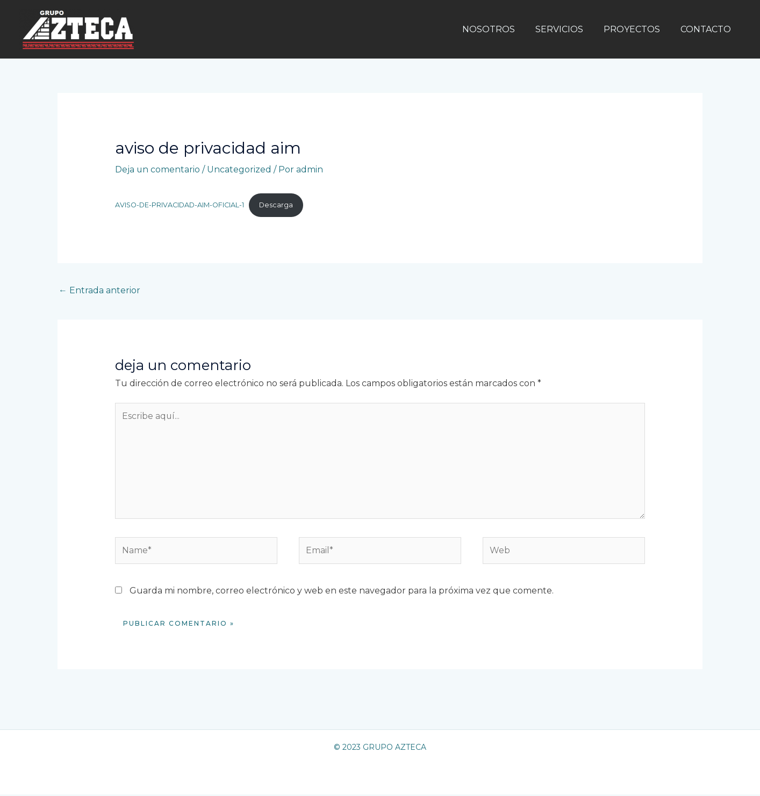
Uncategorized (239, 169)
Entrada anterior (99, 290)
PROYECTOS (636, 29)
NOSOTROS (500, 29)
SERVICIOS (567, 29)
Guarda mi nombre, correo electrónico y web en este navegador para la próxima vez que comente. (342, 592)
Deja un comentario (157, 169)
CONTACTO (707, 29)
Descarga (278, 205)
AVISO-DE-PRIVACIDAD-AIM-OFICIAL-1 (180, 205)
